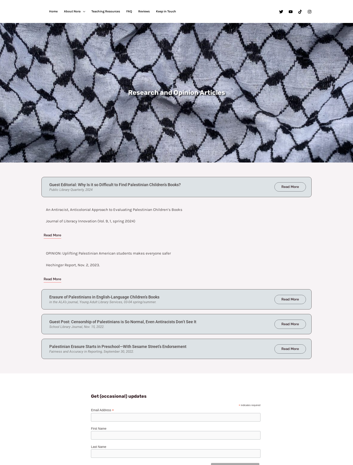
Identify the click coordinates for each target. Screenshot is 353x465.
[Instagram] (310, 12)
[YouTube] (291, 12)
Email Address (102, 410)
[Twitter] (281, 12)
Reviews (144, 11)
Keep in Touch (166, 11)
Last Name (98, 447)
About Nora (72, 11)
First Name (98, 428)
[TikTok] (300, 12)
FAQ (129, 11)
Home (53, 11)
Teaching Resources (105, 11)
